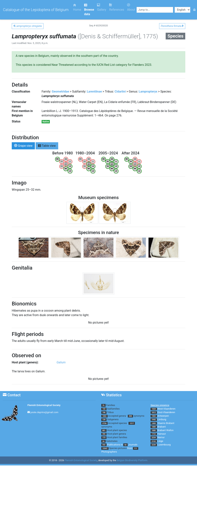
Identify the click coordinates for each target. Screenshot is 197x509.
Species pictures (118, 448)
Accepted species (117, 423)
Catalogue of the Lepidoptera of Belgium (36, 9)
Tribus (110, 412)
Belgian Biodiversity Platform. (132, 460)
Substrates (112, 441)
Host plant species (117, 430)
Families (110, 405)
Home (77, 7)
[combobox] (155, 10)
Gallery (101, 7)
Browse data (89, 9)
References (116, 7)
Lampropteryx (148, 91)
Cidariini (120, 91)
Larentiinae (94, 91)
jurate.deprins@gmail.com (44, 412)
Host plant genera (116, 433)
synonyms (139, 415)
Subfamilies (113, 408)
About (131, 7)
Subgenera (112, 419)
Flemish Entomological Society (43, 405)
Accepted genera (117, 415)
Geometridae (60, 91)
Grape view (23, 145)
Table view (47, 145)
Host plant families (117, 437)
